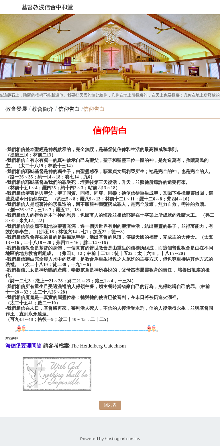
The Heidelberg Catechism (98, 346)
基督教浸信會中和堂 (47, 7)
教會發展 (16, 109)
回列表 (110, 404)
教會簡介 (42, 109)
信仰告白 (69, 109)
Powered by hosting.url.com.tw (110, 438)
